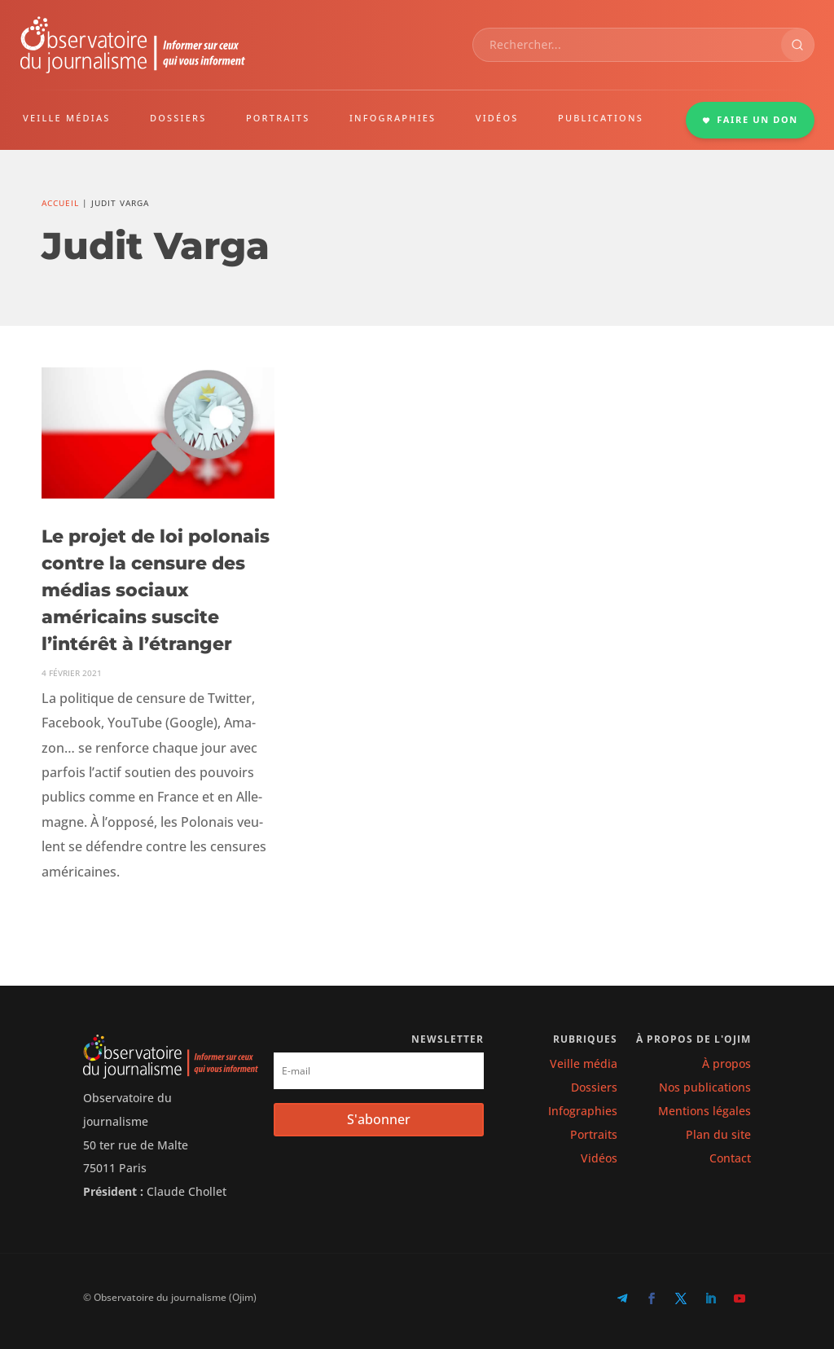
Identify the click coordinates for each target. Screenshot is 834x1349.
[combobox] (627, 45)
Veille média (583, 1063)
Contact (730, 1158)
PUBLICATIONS (600, 118)
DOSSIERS (178, 118)
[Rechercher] (797, 45)
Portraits (593, 1134)
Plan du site (718, 1134)
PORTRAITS (278, 118)
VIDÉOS (497, 118)
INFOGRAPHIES (392, 118)
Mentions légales (704, 1110)
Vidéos (599, 1158)
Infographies (582, 1110)
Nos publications (705, 1087)
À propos (726, 1063)
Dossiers (594, 1087)
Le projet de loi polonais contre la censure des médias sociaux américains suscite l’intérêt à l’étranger (156, 590)
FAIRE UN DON (750, 119)
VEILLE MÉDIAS (67, 118)
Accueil (60, 203)
